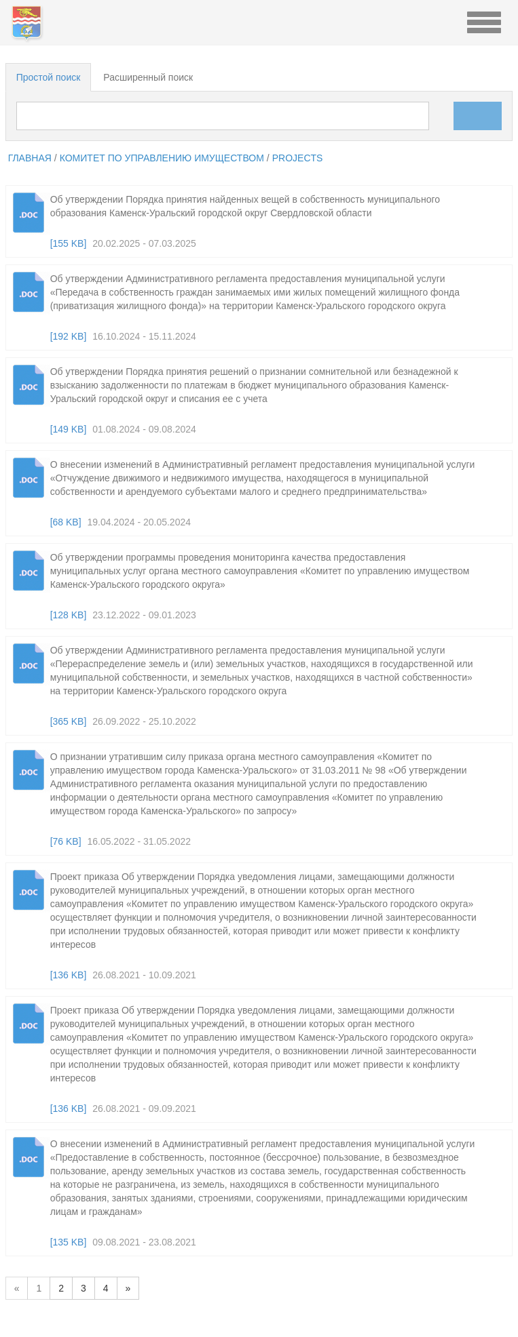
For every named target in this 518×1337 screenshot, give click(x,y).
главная (30, 158)
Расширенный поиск (148, 77)
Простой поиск (48, 77)
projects (297, 158)
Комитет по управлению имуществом (162, 158)
